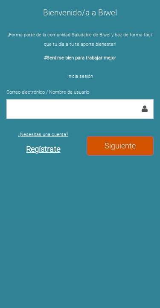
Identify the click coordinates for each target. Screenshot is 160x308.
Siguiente (120, 145)
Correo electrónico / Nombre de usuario (47, 92)
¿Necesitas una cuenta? (43, 143)
